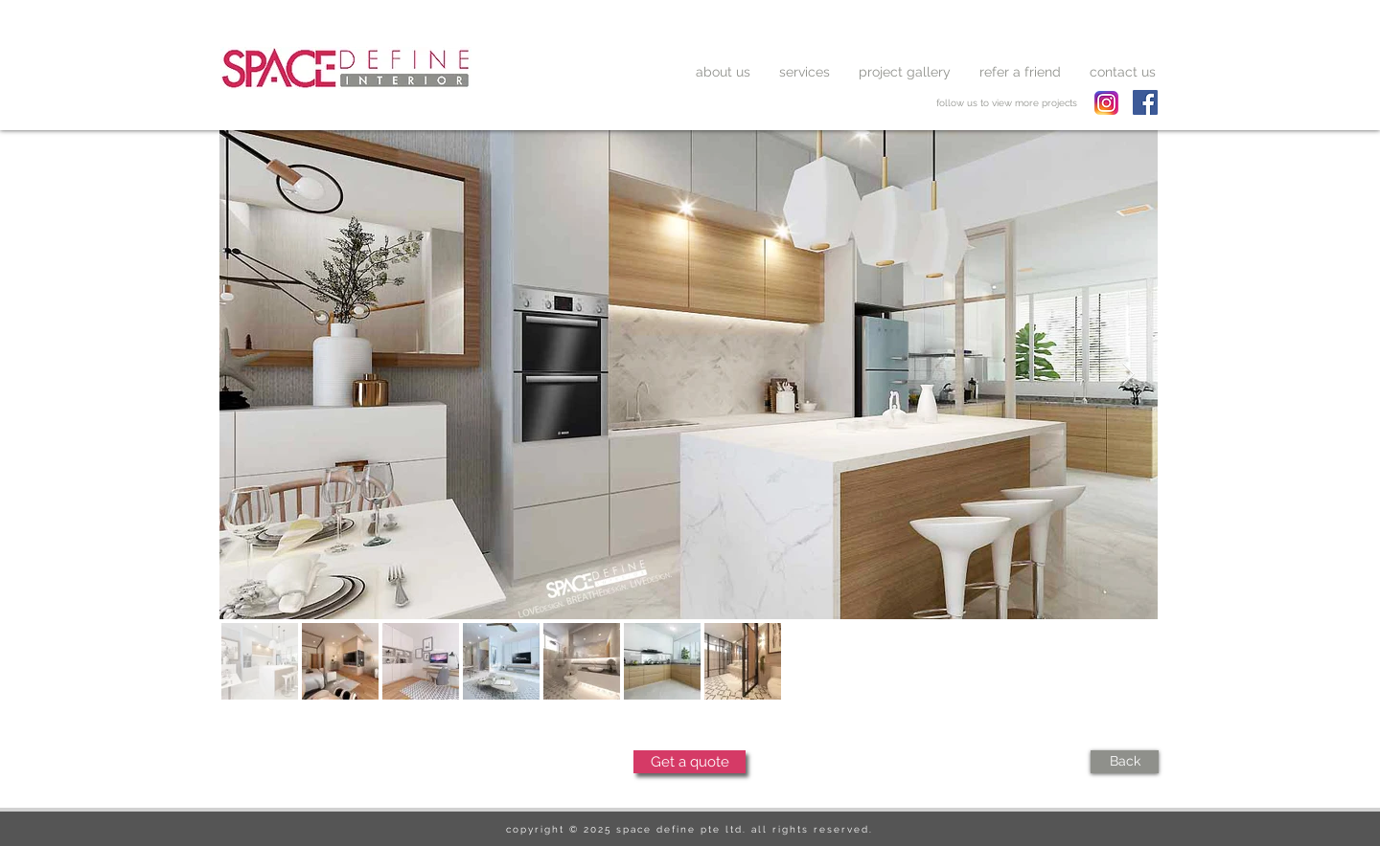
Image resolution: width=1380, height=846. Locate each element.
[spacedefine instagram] (1106, 103)
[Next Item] (1128, 375)
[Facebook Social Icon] (1145, 102)
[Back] (1125, 761)
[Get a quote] (689, 761)
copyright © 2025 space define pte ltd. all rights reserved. (689, 829)
